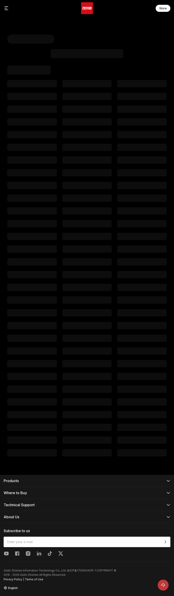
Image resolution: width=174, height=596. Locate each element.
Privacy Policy (13, 579)
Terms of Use (34, 579)
